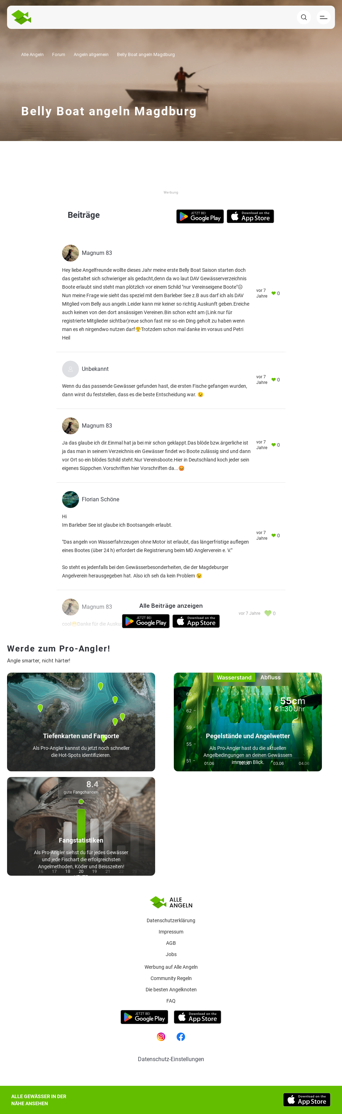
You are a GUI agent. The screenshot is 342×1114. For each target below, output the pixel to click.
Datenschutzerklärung (171, 920)
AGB (171, 943)
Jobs (171, 954)
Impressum (171, 932)
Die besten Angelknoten (171, 989)
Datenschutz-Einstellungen (171, 1059)
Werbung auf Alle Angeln (171, 967)
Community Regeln (171, 978)
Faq (171, 1001)
